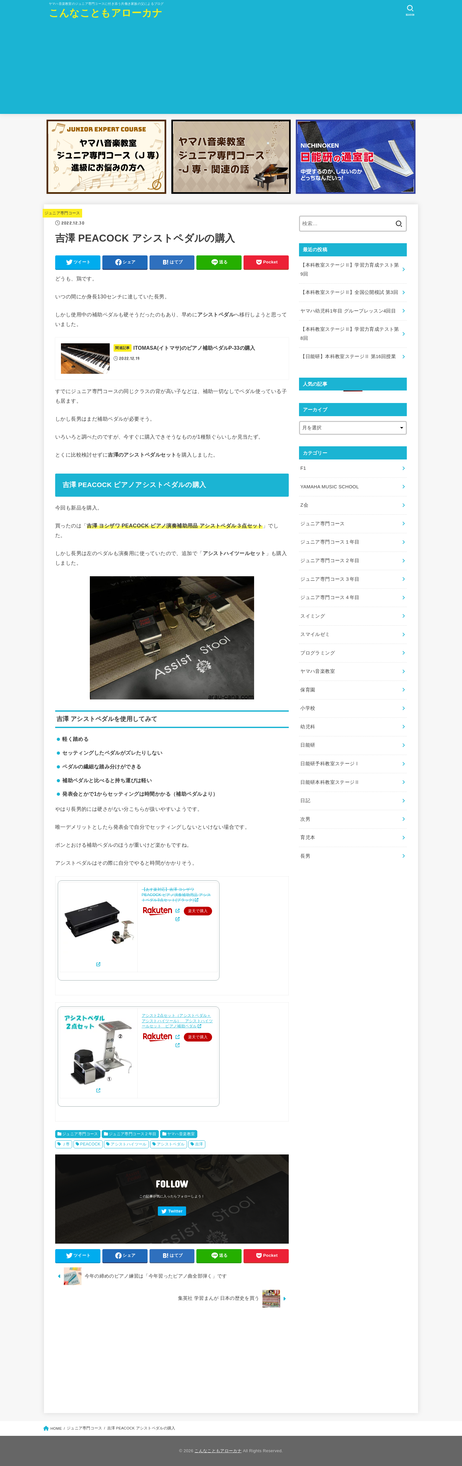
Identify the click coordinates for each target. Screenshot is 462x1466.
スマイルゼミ (315, 634)
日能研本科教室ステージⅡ (329, 782)
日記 (305, 800)
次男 (305, 819)
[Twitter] (172, 1211)
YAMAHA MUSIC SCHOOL (329, 486)
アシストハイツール (129, 1144)
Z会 (304, 505)
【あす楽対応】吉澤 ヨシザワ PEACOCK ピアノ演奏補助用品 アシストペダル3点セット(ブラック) (176, 895)
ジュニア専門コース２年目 (133, 1134)
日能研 (307, 745)
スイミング (312, 616)
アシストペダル (171, 1144)
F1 (303, 468)
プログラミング (317, 653)
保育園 (307, 689)
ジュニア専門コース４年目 (329, 597)
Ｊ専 (66, 1144)
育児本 (307, 837)
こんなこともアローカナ (105, 13)
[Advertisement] (231, 69)
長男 (305, 856)
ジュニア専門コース (62, 213)
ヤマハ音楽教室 (181, 1134)
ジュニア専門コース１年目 (329, 541)
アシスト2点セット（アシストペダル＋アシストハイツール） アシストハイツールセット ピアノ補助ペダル (177, 1021)
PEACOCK (90, 1144)
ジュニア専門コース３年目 (329, 579)
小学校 (307, 708)
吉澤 (199, 1144)
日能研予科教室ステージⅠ (329, 763)
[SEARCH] (410, 10)
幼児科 (307, 726)
